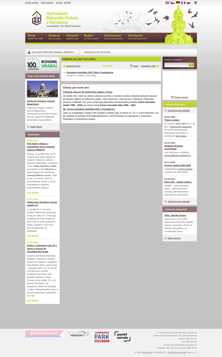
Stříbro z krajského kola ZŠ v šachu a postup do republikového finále (42, 248)
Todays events (181, 97)
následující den (148, 66)
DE (179, 3)
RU (189, 3)
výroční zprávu (185, 169)
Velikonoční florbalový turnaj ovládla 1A (42, 204)
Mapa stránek (47, 3)
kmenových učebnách (180, 126)
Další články (36, 126)
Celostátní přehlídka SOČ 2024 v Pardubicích (89, 72)
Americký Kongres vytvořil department (41, 102)
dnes (135, 66)
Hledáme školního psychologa (173, 147)
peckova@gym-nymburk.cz (177, 155)
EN (168, 3)
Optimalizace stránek (177, 352)
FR (184, 3)
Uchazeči (72, 37)
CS (173, 3)
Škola (35, 37)
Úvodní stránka (31, 3)
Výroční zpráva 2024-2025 (177, 165)
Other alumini (174, 238)
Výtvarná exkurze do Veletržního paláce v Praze (87, 92)
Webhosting (146, 352)
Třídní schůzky (172, 120)
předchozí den (73, 66)
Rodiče (91, 37)
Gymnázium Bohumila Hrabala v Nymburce (53, 52)
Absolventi (137, 37)
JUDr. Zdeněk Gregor (175, 215)
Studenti (54, 37)
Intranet (59, 3)
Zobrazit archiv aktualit (179, 110)
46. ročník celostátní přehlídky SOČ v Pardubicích (89, 109)
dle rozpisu (181, 136)
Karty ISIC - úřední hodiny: (178, 182)
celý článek (33, 192)
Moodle (67, 3)
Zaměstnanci (113, 37)
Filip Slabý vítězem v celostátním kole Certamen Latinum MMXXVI (41, 146)
